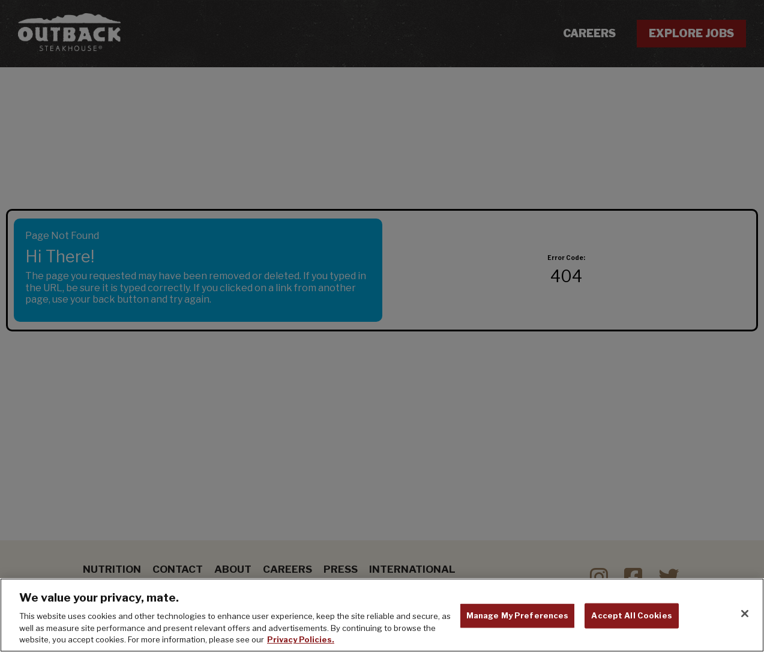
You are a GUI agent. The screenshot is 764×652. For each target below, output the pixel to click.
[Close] (745, 613)
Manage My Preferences (517, 615)
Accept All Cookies (631, 615)
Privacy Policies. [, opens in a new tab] (300, 639)
